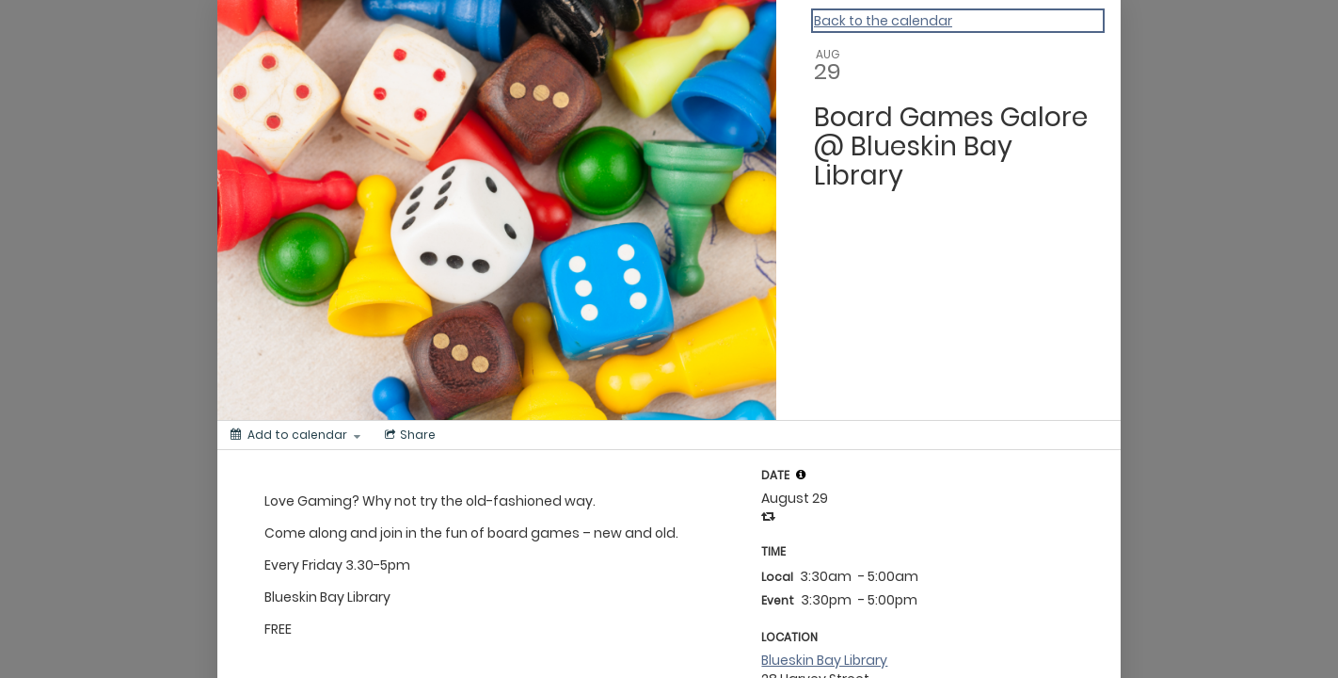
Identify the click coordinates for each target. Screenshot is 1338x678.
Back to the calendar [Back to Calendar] (883, 20)
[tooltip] (800, 474)
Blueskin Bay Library (824, 660)
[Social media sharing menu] (408, 435)
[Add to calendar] (295, 435)
